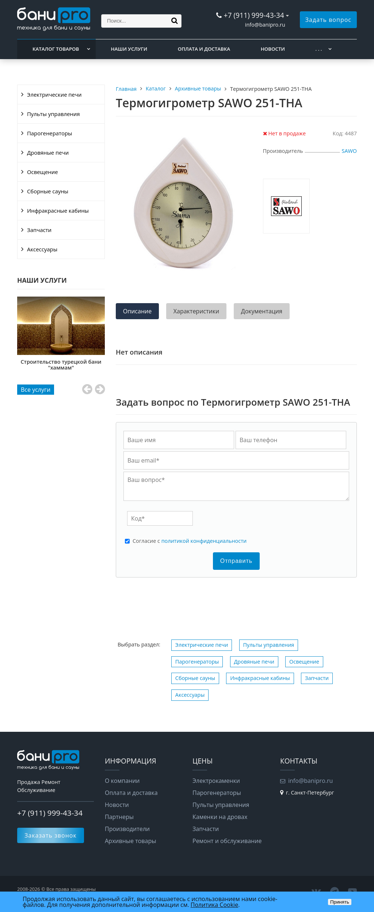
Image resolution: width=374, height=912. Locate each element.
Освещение (42, 171)
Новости (273, 49)
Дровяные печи (48, 152)
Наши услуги (129, 49)
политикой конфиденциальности (204, 540)
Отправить (236, 561)
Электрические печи (54, 94)
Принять (339, 902)
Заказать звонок (50, 835)
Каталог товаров (56, 49)
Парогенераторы (49, 133)
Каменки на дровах (219, 817)
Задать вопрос (328, 20)
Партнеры (119, 817)
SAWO (349, 150)
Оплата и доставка (204, 49)
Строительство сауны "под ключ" (61, 364)
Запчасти (39, 229)
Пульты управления (53, 113)
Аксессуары (42, 249)
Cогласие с (190, 541)
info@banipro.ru (265, 24)
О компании (122, 781)
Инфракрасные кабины (58, 210)
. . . (319, 49)
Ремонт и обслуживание (227, 841)
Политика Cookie (214, 905)
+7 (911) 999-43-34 (254, 15)
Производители (127, 829)
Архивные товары (130, 841)
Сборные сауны (47, 191)
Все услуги (35, 390)
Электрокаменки (216, 781)
